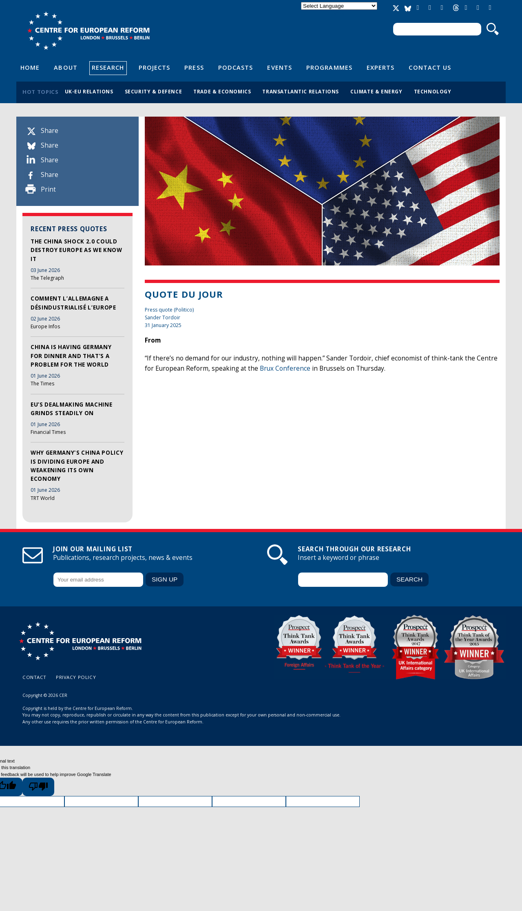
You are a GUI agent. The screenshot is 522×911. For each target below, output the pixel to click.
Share (49, 130)
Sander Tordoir (162, 317)
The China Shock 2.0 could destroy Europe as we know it (76, 250)
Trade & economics (222, 91)
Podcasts (235, 67)
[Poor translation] (38, 787)
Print (48, 189)
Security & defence (153, 91)
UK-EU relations (89, 91)
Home (30, 67)
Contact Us (430, 67)
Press (193, 67)
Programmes (329, 67)
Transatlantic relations (300, 91)
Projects (154, 67)
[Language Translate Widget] (339, 6)
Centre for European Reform (88, 30)
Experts (381, 67)
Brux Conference (285, 368)
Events (279, 67)
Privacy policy (76, 677)
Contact (34, 677)
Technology (432, 91)
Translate (339, 13)
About (65, 67)
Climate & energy (376, 91)
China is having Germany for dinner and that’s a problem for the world (71, 355)
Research (108, 67)
